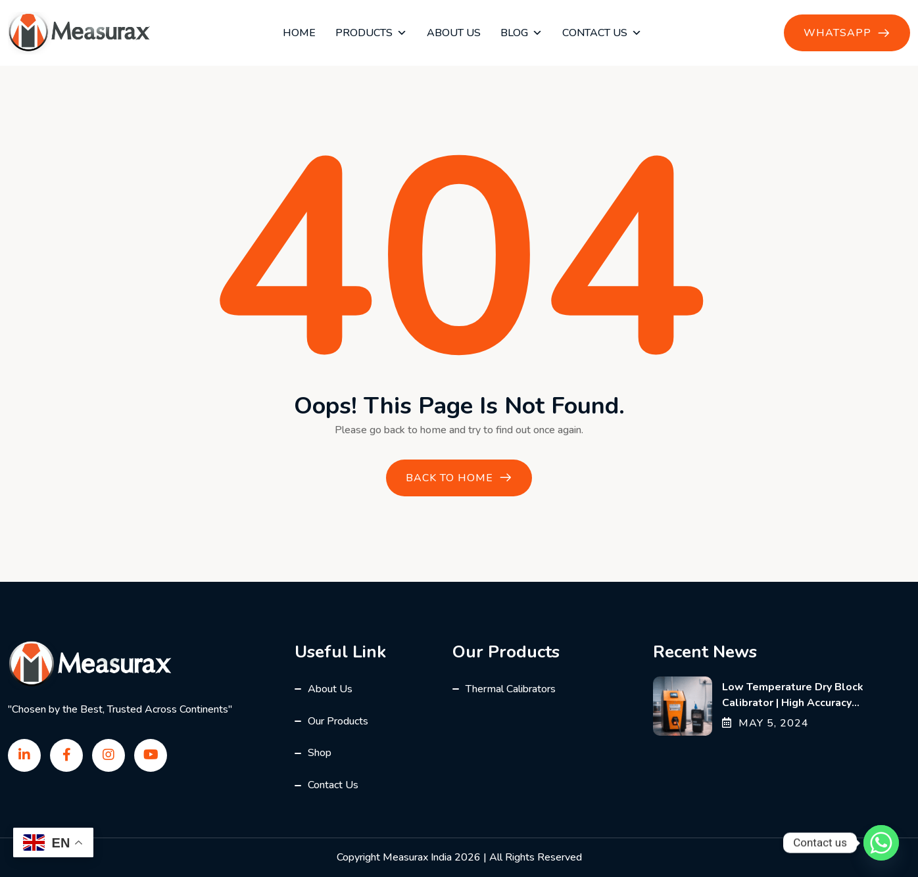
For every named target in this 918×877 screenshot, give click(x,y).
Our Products (338, 721)
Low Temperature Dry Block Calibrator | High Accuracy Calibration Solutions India (792, 703)
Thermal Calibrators (511, 689)
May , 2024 (765, 723)
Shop (319, 753)
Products (371, 33)
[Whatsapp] (881, 843)
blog (521, 33)
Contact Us (602, 33)
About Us (454, 33)
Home (299, 33)
